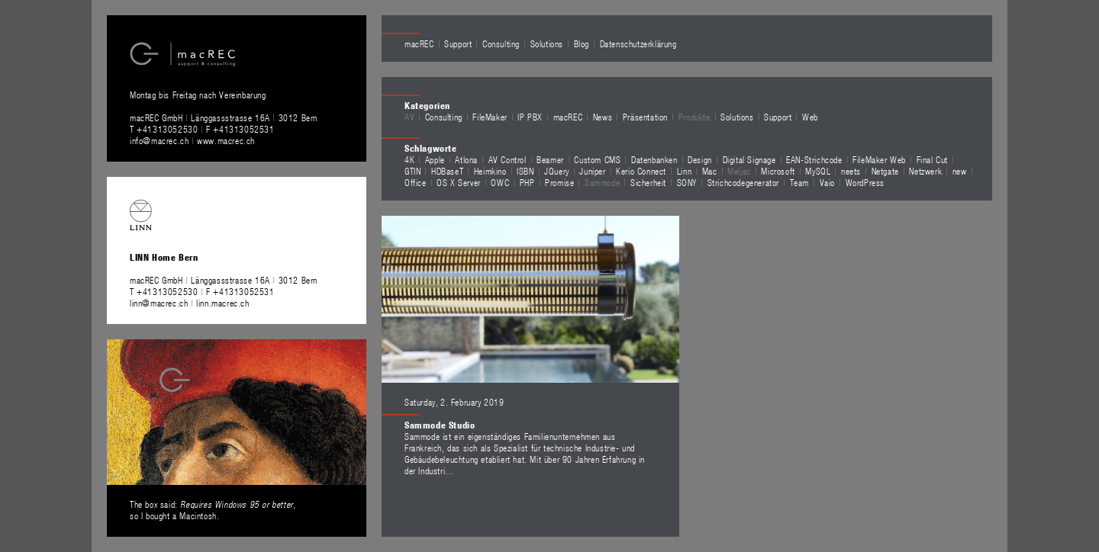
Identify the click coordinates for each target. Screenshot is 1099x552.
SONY (687, 182)
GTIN (412, 171)
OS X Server (459, 182)
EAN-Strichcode (814, 159)
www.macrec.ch (226, 140)
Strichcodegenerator (743, 182)
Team (799, 182)
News (602, 117)
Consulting (501, 43)
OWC (500, 182)
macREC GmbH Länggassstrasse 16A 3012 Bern (223, 117)
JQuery (556, 171)
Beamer (550, 159)
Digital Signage (749, 159)
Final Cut (932, 159)
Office (415, 182)
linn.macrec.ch (222, 303)
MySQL (817, 171)
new (959, 171)
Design (700, 159)
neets (851, 171)
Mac (709, 171)
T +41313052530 (165, 129)
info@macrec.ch (159, 140)
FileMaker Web (879, 159)
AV (409, 117)
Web (810, 117)
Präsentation (645, 117)
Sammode (602, 182)
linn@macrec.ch (159, 303)
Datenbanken (654, 159)
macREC (419, 43)
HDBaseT (447, 171)
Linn (684, 171)
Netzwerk (925, 171)
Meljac (739, 171)
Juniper (592, 171)
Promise (559, 182)
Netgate (885, 171)
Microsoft (777, 171)
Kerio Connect (641, 171)
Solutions (546, 43)
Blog (581, 43)
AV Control (507, 159)
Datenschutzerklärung (638, 43)
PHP (527, 182)
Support (458, 43)
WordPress (865, 182)
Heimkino (490, 171)
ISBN (525, 171)
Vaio (827, 182)
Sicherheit (648, 182)
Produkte (694, 117)
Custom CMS (597, 159)
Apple (435, 159)
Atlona (466, 159)
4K (409, 159)
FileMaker (489, 117)
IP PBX (530, 117)
